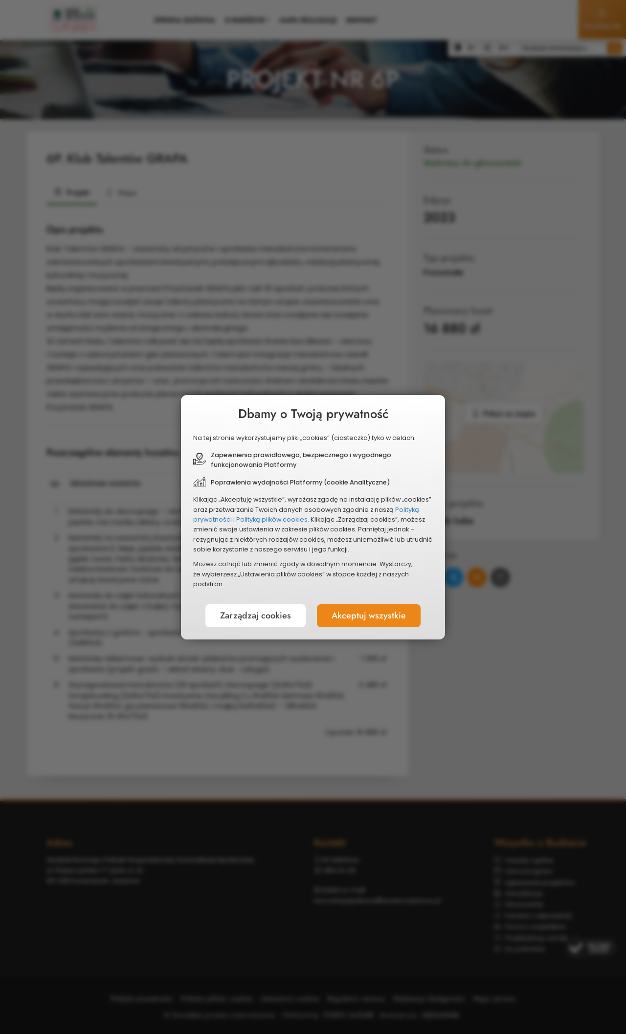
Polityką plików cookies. (272, 519)
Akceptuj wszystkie (369, 615)
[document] (313, 517)
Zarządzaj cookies (255, 615)
